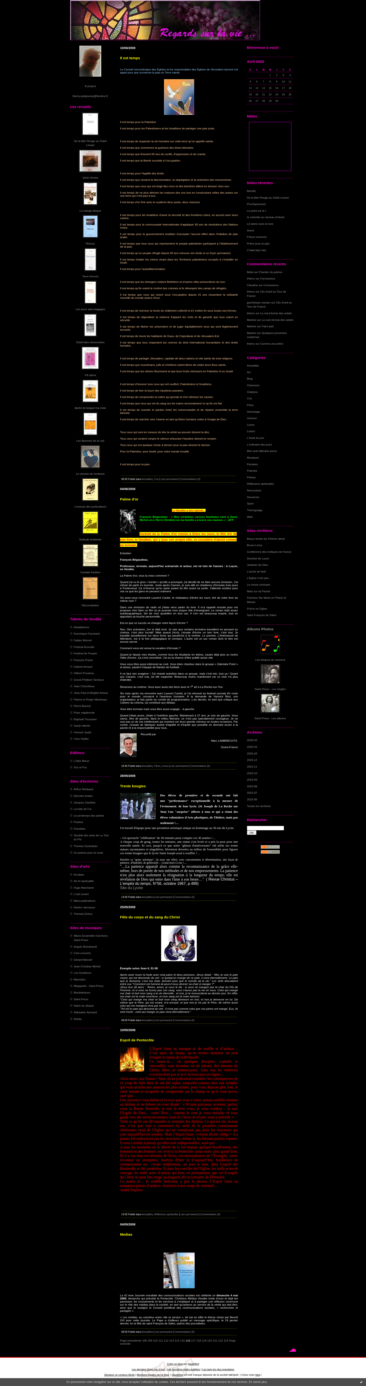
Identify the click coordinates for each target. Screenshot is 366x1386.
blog (257, 1374)
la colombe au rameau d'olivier (266, 217)
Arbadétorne (81, 627)
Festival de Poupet (85, 653)
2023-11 (252, 766)
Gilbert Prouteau (84, 673)
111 (160, 1340)
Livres (250, 424)
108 (144, 1340)
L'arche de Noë (256, 571)
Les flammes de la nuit (90, 440)
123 (226, 1340)
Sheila (78, 1018)
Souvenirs (253, 497)
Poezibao (79, 828)
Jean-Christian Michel (87, 966)
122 (220, 1340)
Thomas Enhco (83, 913)
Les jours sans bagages (90, 309)
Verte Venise (90, 177)
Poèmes (252, 470)
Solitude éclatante (90, 539)
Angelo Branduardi (85, 946)
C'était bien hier (256, 250)
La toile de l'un (83, 808)
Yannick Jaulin (83, 732)
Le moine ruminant (258, 584)
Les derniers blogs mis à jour (148, 1369)
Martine (251, 319)
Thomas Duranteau (86, 845)
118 (199, 1340)
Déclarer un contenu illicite (119, 1374)
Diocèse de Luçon (258, 558)
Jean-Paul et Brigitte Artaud (91, 692)
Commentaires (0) (190, 479)
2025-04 (252, 746)
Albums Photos (260, 629)
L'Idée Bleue (81, 760)
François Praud (83, 659)
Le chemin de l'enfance (90, 473)
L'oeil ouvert (81, 894)
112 (166, 1340)
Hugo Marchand (84, 887)
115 (182, 1340)
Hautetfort (193, 1363)
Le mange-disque (90, 210)
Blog (250, 378)
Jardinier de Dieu (257, 564)
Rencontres (254, 490)
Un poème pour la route (88, 852)
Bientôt (251, 190)
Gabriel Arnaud (83, 666)
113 (171, 1340)
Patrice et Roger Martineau (90, 699)
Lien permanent (169, 479)
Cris (249, 398)
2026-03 (252, 740)
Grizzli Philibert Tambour (89, 679)
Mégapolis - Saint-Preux (88, 985)
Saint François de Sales (261, 615)
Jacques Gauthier (85, 802)
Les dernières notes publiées (183, 1369)
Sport (250, 503)
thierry (251, 278)
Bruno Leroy (254, 545)
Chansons (253, 385)
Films (250, 404)
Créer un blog (175, 1363)
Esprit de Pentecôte (137, 1040)
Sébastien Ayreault (85, 1012)
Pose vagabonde (84, 712)
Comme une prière (271, 343)
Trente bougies (133, 786)
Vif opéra (90, 375)
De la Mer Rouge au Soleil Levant (268, 197)
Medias (126, 1234)
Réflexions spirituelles (260, 483)
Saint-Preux (81, 999)
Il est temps (130, 58)
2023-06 (252, 799)
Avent (250, 230)
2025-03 (252, 753)
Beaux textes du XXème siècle (266, 538)
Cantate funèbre (90, 572)
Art (248, 372)
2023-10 (252, 773)
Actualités (253, 365)
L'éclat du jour (255, 437)
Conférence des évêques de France (269, 551)
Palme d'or (129, 499)
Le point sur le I (256, 210)
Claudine (252, 285)
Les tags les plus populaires (218, 1369)
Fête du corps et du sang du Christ (150, 917)
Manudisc (80, 979)
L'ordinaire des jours (259, 444)
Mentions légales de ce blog (153, 1374)
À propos (90, 86)
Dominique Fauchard (87, 633)
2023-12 (252, 759)
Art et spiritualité (84, 880)
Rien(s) (90, 243)
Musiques (253, 457)
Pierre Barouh (82, 705)
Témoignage (254, 510)
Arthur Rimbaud (83, 789)
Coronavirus (267, 278)
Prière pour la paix (258, 243)
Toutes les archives (259, 806)
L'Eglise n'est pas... (259, 577)
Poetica (78, 821)
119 (204, 1340)
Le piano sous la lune (260, 223)
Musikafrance (82, 992)
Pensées (252, 464)
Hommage (253, 411)
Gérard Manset (83, 959)
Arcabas (79, 874)
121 (215, 1340)
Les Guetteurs (82, 972)
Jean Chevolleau (84, 686)
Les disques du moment (270, 659)
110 (155, 1340)
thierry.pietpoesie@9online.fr (90, 96)
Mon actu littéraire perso (262, 450)
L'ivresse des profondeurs (90, 506)
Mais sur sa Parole (258, 591)
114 (177, 1340)
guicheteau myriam (258, 302)
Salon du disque (84, 1005)
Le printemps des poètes (89, 815)
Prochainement (256, 204)
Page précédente (130, 1340)
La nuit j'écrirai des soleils (276, 313)
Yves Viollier (81, 738)
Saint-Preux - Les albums (270, 718)
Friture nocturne (257, 236)
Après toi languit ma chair (90, 407)
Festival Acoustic (84, 646)
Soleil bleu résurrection (90, 342)
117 (193, 1340)
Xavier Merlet (82, 725)
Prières (251, 477)
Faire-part (268, 326)
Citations (252, 391)
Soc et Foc (80, 767)
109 (150, 1340)
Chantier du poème (270, 272)
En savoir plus (258, 1382)
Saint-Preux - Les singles (270, 689)
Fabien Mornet (83, 640)
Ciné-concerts (82, 953)
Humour (252, 418)
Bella (250, 272)
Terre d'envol (90, 276)
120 (209, 1340)
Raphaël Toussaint (85, 719)
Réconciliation (90, 605)
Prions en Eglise (257, 608)
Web (250, 516)
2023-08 (252, 786)
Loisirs (251, 431)
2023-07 (252, 792)
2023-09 (252, 779)
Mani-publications (84, 900)
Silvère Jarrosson (84, 907)
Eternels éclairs (83, 795)
